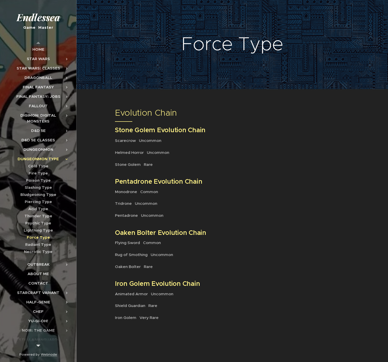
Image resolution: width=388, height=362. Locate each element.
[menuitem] (38, 49)
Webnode (49, 354)
